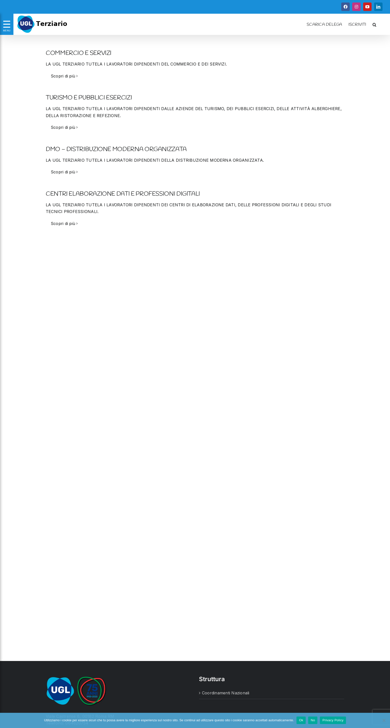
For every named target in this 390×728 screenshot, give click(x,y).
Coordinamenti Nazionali (225, 692)
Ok (301, 720)
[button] (374, 24)
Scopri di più (63, 75)
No (313, 720)
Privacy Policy (332, 720)
